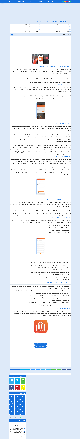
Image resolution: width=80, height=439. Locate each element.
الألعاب (28, 1)
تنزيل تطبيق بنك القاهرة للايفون (49, 394)
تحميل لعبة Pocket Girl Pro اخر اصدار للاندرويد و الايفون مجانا (18, 74)
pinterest (17, 37)
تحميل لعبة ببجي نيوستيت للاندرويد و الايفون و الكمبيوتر (17, 106)
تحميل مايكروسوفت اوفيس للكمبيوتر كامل (17, 108)
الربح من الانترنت (11, 45)
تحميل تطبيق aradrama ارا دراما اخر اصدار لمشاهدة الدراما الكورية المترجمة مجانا (18, 89)
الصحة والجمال (22, 50)
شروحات (35, 1)
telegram (11, 31)
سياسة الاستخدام (33, 429)
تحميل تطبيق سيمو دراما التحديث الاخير (18, 99)
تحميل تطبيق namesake (20, 101)
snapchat (22, 37)
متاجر (22, 60)
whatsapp (22, 31)
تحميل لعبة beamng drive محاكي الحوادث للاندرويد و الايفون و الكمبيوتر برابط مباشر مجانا (17, 77)
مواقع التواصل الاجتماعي (11, 60)
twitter (17, 31)
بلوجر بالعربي (40, 436)
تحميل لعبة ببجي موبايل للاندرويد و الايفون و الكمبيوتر (17, 103)
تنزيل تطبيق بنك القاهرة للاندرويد (49, 391)
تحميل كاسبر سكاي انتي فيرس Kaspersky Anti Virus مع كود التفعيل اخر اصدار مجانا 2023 (17, 87)
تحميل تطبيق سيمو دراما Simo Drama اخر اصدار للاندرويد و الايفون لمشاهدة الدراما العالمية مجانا (17, 83)
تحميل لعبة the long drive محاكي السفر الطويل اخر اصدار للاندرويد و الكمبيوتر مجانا (18, 72)
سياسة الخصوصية (42, 429)
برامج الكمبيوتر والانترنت (11, 50)
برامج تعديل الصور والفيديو (22, 55)
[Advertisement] (40, 13)
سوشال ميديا (21, 1)
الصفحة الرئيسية (51, 429)
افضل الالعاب (22, 45)
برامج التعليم (17, 50)
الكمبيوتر (41, 1)
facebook (11, 37)
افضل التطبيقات (49, 1)
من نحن (25, 429)
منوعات (17, 60)
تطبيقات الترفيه (17, 55)
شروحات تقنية (11, 55)
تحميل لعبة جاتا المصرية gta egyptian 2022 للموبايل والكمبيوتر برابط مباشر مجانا (17, 80)
